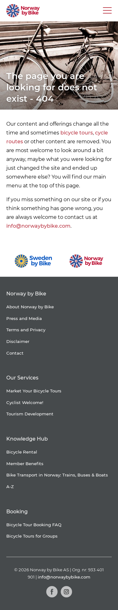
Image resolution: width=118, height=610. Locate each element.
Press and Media (24, 318)
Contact (15, 353)
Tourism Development (29, 413)
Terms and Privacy (25, 329)
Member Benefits (24, 463)
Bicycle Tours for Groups (32, 536)
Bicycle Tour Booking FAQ (33, 524)
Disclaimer (17, 341)
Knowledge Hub (27, 439)
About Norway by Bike (30, 306)
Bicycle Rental (21, 451)
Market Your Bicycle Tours (33, 390)
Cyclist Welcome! (24, 402)
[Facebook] (52, 591)
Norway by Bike (26, 294)
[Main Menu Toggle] (107, 11)
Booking (17, 512)
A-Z (10, 486)
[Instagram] (66, 591)
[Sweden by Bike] (33, 261)
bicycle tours (76, 133)
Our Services (22, 378)
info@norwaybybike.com (38, 226)
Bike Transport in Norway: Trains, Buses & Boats (57, 474)
